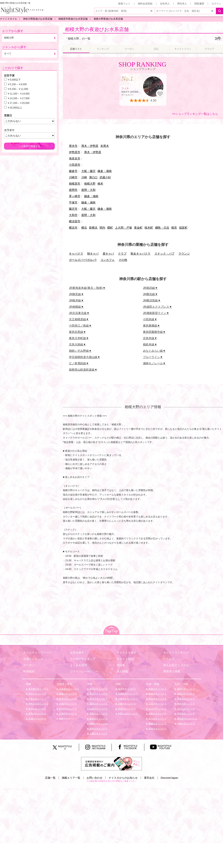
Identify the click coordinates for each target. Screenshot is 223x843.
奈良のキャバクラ (126, 709)
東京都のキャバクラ (38, 689)
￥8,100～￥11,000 (17, 89)
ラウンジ (184, 253)
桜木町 (149, 227)
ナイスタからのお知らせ (123, 777)
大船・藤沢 (88, 171)
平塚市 (73, 202)
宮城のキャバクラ (67, 703)
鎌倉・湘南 (105, 171)
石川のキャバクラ (98, 699)
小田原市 (74, 164)
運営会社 (149, 777)
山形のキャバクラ (67, 713)
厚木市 (73, 145)
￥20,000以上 (14, 107)
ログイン (216, 3)
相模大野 (89, 183)
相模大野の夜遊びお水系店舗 (97, 29)
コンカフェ (107, 259)
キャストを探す (126, 652)
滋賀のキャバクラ (126, 689)
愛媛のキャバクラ (157, 723)
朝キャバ (93, 253)
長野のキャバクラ (98, 713)
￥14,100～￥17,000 (18, 98)
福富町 (183, 227)
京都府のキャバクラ (127, 693)
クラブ (122, 253)
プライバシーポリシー (84, 671)
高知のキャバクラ (157, 728)
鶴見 (174, 227)
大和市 (73, 215)
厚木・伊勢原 (89, 145)
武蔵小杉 (105, 177)
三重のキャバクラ (98, 733)
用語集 (121, 665)
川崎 (84, 177)
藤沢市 (73, 208)
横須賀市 (74, 221)
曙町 (110, 227)
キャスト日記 (125, 658)
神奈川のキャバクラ (38, 703)
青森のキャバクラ (67, 693)
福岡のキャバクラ (185, 689)
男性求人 (182, 3)
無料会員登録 (145, 3)
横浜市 (73, 227)
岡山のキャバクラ (157, 699)
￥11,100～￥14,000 (18, 93)
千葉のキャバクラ (37, 699)
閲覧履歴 (199, 3)
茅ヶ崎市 (74, 196)
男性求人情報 (171, 671)
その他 (123, 259)
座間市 (73, 189)
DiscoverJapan (169, 777)
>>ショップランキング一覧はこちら (195, 113)
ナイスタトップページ (37, 652)
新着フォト (124, 3)
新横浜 (93, 227)
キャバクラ (76, 253)
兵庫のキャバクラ (126, 703)
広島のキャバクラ (157, 703)
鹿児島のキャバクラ (186, 718)
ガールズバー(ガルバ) (82, 259)
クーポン (29, 665)
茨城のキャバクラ (37, 718)
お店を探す (77, 652)
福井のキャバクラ (98, 703)
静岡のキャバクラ (98, 723)
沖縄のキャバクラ (185, 723)
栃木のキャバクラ (37, 709)
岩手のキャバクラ (67, 699)
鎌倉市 (73, 171)
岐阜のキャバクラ (98, 718)
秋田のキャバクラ (67, 709)
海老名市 (74, 158)
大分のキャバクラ (185, 709)
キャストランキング (176, 652)
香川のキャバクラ (157, 718)
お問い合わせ (94, 777)
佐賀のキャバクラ (185, 693)
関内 (102, 227)
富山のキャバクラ (98, 693)
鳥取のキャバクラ (157, 689)
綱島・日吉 (162, 227)
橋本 (100, 183)
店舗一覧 (50, 777)
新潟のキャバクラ (98, 689)
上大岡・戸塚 (123, 227)
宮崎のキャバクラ (185, 713)
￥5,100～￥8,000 (17, 84)
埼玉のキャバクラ (37, 693)
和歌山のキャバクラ (127, 713)
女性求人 (165, 3)
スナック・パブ (164, 253)
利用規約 (29, 671)
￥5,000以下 (14, 79)
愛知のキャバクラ (98, 728)
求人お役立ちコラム (176, 665)
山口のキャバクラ (157, 709)
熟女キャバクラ (140, 253)
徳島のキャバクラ (157, 713)
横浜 (84, 227)
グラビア (169, 658)
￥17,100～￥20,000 (18, 103)
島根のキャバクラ (157, 693)
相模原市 (74, 183)
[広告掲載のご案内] (111, 763)
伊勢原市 (74, 152)
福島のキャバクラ (67, 718)
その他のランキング (82, 658)
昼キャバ (108, 253)
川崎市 (73, 177)
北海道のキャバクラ (68, 689)
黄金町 (138, 227)
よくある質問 (78, 665)
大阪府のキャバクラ (127, 699)
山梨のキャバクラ (98, 709)
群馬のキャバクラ (37, 713)
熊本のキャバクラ (185, 703)
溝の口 (93, 177)
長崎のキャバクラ (185, 699)
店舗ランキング (33, 658)
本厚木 (104, 145)
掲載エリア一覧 (71, 777)
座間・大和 (88, 189)
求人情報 (122, 671)
